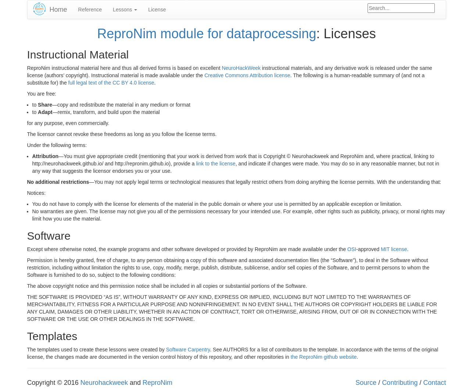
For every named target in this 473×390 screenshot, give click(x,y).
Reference (90, 9)
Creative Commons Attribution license (247, 75)
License (157, 9)
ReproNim (157, 382)
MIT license (394, 249)
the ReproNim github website (324, 357)
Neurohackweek (104, 382)
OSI (351, 249)
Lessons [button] (125, 9)
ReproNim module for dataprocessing (206, 33)
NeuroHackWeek (241, 68)
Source (365, 382)
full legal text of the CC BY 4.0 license (111, 83)
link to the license (215, 164)
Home (58, 9)
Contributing (400, 382)
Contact (434, 382)
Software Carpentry (188, 350)
